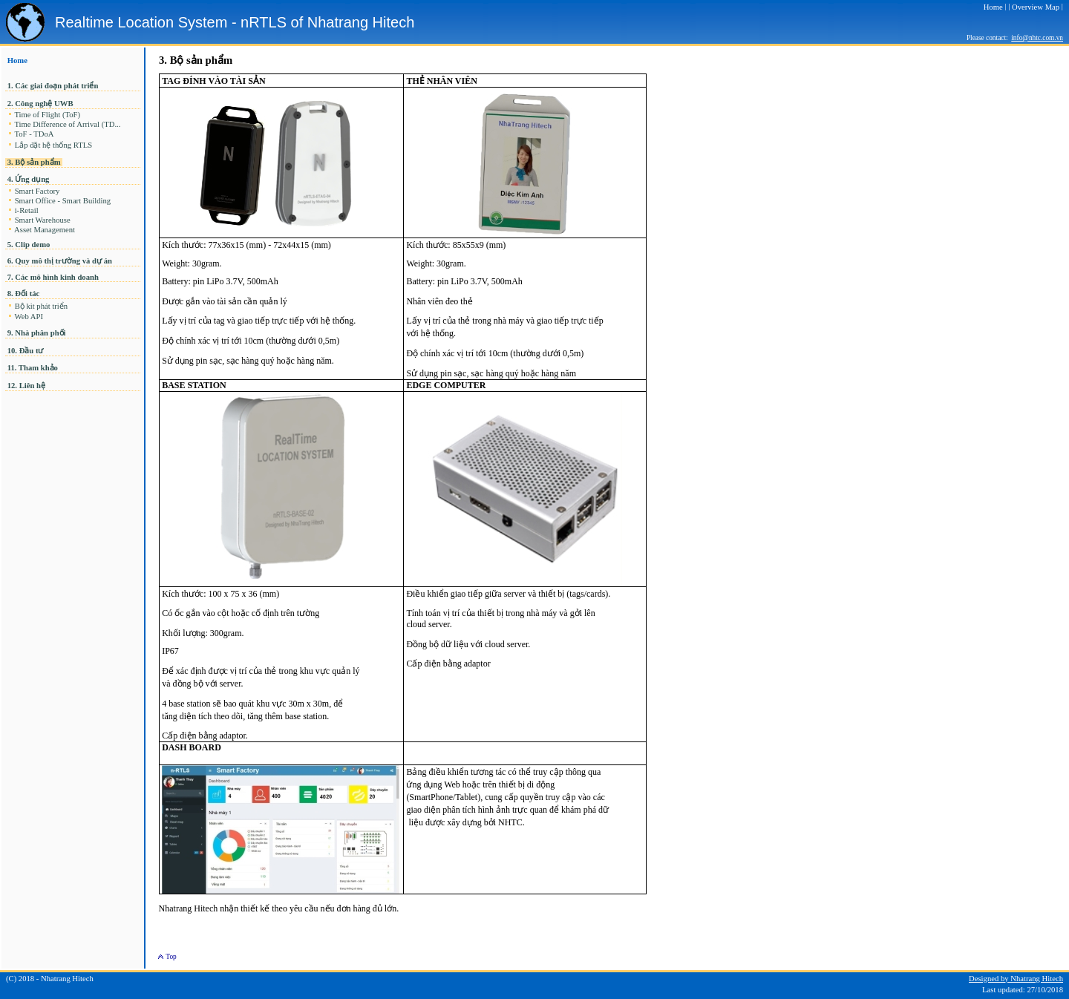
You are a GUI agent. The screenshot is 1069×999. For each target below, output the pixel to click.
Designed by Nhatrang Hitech (1016, 979)
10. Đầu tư (25, 351)
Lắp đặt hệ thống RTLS (53, 145)
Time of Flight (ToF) (47, 115)
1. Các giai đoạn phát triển (53, 86)
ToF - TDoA (34, 134)
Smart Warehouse (42, 220)
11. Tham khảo (32, 368)
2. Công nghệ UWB (40, 103)
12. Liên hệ (26, 385)
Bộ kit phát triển (41, 306)
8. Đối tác (23, 293)
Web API (29, 316)
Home (17, 60)
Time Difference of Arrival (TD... (69, 124)
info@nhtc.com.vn (1037, 38)
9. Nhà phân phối (36, 333)
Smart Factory (37, 191)
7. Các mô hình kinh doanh (53, 277)
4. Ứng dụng (28, 179)
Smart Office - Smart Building (63, 201)
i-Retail (26, 210)
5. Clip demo (28, 244)
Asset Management (45, 230)
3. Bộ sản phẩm (33, 162)
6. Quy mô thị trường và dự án (59, 261)
